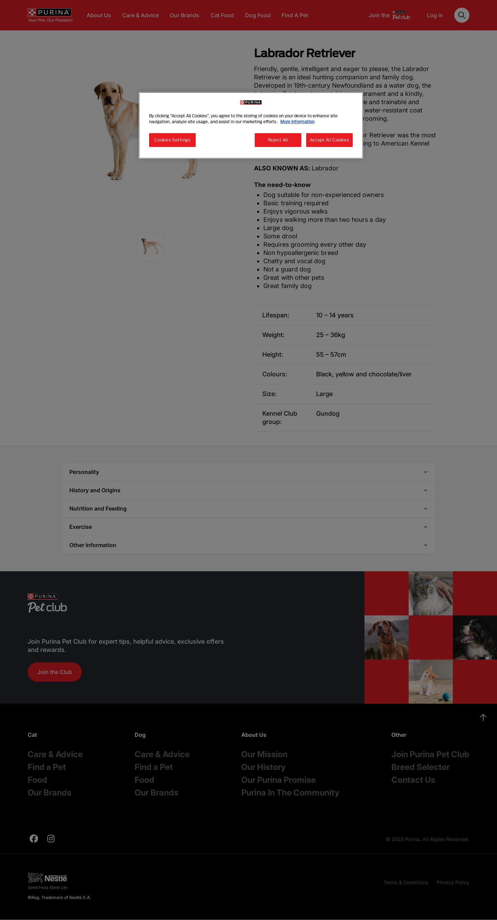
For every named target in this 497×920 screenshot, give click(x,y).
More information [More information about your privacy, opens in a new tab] (297, 121)
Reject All (278, 140)
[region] (251, 125)
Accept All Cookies (329, 140)
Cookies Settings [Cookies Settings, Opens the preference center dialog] (172, 140)
